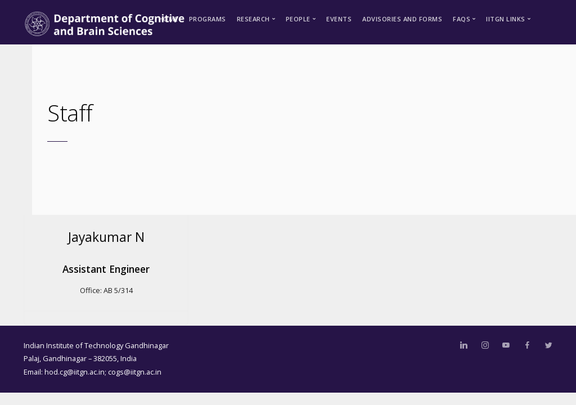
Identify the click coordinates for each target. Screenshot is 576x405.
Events (339, 19)
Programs (207, 19)
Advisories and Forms (402, 19)
